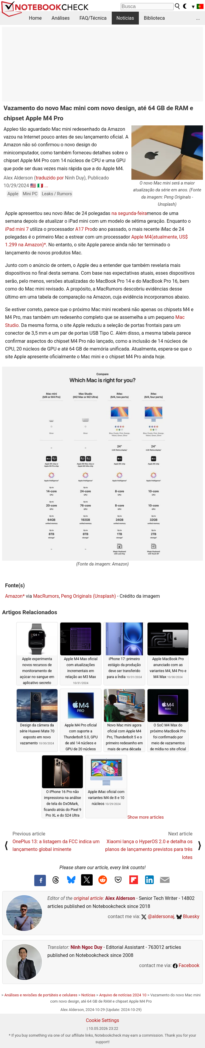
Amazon (14, 596)
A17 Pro (83, 229)
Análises (61, 18)
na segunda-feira (129, 213)
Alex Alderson (120, 898)
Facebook (186, 965)
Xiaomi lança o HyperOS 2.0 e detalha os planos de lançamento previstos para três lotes (148, 849)
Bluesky (187, 916)
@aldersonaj (157, 916)
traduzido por (50, 178)
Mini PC (30, 193)
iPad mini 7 (17, 229)
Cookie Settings (102, 1020)
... (198, 18)
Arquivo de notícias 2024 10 (122, 995)
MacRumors (46, 596)
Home (35, 18)
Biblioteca (154, 18)
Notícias (125, 18)
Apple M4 (141, 237)
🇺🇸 (33, 185)
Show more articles (146, 817)
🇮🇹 (40, 185)
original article (88, 898)
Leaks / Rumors (57, 193)
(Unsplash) (104, 596)
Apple (12, 193)
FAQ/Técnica (93, 18)
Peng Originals (76, 596)
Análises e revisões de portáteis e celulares (40, 995)
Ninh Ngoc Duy (86, 947)
